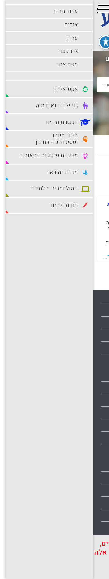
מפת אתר (94, 347)
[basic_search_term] (54, 84)
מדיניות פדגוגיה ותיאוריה (80, 437)
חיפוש (54, 103)
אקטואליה (93, 375)
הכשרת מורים (90, 412)
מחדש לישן (86, 171)
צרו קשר (95, 335)
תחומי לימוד (92, 515)
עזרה (98, 322)
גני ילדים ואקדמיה (86, 400)
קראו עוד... (22, 256)
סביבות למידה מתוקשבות (79, 490)
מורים (97, 450)
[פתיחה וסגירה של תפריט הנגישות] (13, 42)
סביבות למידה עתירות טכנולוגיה (73, 502)
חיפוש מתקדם (54, 117)
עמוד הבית (93, 297)
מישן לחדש (52, 171)
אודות (97, 310)
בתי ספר (95, 387)
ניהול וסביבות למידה (84, 477)
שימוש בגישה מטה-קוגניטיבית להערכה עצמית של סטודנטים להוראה (52, 209)
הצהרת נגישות (90, 360)
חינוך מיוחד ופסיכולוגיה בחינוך (73, 425)
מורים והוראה (90, 465)
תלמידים (95, 527)
